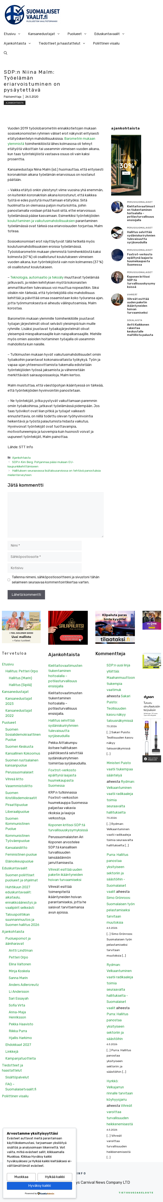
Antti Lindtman (21, 950)
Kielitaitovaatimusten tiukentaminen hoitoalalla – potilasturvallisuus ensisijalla (141, 213)
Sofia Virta (17, 1005)
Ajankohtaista (19, 43)
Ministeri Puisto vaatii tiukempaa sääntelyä (120, 769)
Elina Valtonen (20, 964)
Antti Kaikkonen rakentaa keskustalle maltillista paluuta (140, 330)
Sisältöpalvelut (17, 1077)
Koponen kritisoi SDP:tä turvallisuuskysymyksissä (141, 282)
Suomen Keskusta (19, 746)
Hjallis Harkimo (20, 1038)
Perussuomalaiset (19, 772)
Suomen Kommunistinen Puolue (17, 823)
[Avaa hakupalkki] (5, 53)
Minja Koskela (19, 971)
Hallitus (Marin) (20, 678)
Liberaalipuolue (17, 812)
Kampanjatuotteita (20, 1058)
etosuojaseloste (136, 1192)
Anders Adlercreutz (24, 985)
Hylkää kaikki (55, 1177)
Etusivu (14, 34)
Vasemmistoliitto (18, 786)
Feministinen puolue (21, 854)
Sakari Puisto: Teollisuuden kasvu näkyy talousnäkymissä (120, 708)
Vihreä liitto (14, 779)
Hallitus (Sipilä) (20, 685)
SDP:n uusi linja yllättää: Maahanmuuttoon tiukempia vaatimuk (121, 677)
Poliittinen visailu (106, 43)
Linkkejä (11, 1051)
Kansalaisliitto (16, 848)
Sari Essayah (18, 998)
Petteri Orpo (18, 957)
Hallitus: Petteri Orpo (21, 671)
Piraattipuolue (16, 805)
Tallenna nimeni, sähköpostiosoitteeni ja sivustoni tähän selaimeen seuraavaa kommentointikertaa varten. (55, 579)
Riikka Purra (18, 1031)
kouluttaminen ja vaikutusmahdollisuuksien (41, 221)
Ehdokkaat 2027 (18, 1045)
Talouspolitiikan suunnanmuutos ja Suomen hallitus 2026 (22, 919)
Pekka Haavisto (21, 1024)
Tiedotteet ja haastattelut (64, 43)
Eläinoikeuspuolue (19, 861)
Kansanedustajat (46, 34)
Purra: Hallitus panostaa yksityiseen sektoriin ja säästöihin (117, 1026)
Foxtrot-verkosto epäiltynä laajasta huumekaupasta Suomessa (140, 259)
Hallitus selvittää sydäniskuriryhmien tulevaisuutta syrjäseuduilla (141, 237)
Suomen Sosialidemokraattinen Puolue (23, 734)
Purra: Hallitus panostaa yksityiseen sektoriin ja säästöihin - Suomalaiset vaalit (117, 873)
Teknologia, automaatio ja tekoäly (37, 277)
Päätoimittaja (12, 96)
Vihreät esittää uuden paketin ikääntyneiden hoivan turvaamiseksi (138, 305)
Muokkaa (21, 1177)
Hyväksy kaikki (39, 1186)
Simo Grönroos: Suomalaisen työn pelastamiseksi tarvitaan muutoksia (121, 910)
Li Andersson (19, 992)
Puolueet (79, 34)
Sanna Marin (18, 978)
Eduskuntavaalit (111, 34)
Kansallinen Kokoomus (22, 753)
